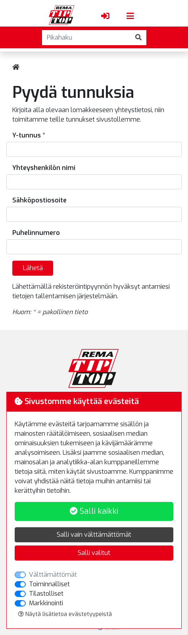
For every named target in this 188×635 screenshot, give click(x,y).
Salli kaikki (94, 511)
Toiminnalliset (49, 584)
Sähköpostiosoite (39, 200)
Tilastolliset (46, 593)
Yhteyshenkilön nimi (43, 168)
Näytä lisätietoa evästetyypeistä (65, 614)
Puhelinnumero (36, 233)
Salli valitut (94, 553)
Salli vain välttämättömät (94, 534)
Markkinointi (46, 603)
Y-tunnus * (28, 135)
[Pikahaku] (86, 37)
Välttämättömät (53, 574)
